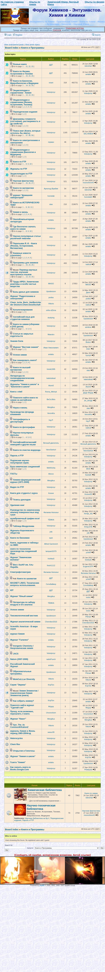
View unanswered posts (14, 45)
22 (29, 66)
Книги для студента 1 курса (23, 493)
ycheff (88, 552)
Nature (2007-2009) (19, 659)
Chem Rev (15, 744)
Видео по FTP (17, 487)
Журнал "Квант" (18, 719)
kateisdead (51, 378)
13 (27, 95)
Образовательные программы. (20, 672)
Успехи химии (20, 355)
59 (32, 135)
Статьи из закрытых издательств (21, 335)
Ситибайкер (51, 584)
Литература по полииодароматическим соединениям (22, 378)
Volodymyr (51, 92)
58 (29, 135)
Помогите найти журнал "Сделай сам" (22, 706)
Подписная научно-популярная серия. (19, 461)
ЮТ (11, 590)
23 (32, 66)
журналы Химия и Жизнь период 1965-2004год (22, 732)
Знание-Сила (16, 341)
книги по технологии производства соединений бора (23, 551)
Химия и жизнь (20, 212)
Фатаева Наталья (51, 512)
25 (32, 76)
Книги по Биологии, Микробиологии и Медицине (24, 82)
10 (30, 164)
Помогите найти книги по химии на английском (24, 399)
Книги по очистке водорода (26, 450)
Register (17, 35)
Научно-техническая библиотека (41, 807)
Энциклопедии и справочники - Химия (20, 91)
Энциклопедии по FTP (21, 174)
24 (29, 76)
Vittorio (51, 304)
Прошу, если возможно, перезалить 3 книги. (22, 712)
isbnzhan (88, 66)
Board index (12, 47)
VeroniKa (51, 413)
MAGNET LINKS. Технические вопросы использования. (24, 584)
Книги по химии (91, 793)
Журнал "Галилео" (19, 640)
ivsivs (88, 597)
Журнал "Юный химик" (21, 596)
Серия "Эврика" (18, 685)
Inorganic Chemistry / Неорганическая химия (21, 647)
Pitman (88, 617)
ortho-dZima (51, 310)
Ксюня (51, 493)
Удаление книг (17, 505)
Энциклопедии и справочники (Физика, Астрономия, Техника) (21, 102)
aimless (88, 327)
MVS (88, 469)
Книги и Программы (32, 47)
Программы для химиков (25, 263)
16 (32, 85)
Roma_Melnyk (51, 392)
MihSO (51, 284)
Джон (88, 292)
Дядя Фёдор (88, 393)
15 (29, 85)
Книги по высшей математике (20, 368)
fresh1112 (51, 565)
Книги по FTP (19, 162)
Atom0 (51, 386)
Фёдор (51, 706)
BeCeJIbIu (51, 399)
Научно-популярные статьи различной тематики (25, 237)
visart (51, 83)
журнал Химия (17, 634)
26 (29, 183)
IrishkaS (51, 559)
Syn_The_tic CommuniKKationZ (19, 726)
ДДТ (51, 65)
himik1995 (51, 369)
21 (27, 66)
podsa (51, 297)
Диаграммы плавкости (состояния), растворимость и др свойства (25, 121)
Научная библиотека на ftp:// (37, 818)
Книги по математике (23, 188)
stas (51, 204)
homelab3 (88, 197)
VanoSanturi (51, 450)
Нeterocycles (16, 738)
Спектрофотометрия (20, 572)
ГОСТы (13, 474)
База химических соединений (25, 466)
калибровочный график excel (24, 518)
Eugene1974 (88, 566)
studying (51, 318)
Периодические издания (25, 112)
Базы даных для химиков (26, 292)
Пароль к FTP (17, 455)
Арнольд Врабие (51, 189)
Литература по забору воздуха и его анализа (22, 603)
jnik (51, 532)
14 (27, 85)
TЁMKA (51, 520)
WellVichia (51, 468)
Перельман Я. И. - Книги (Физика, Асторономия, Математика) (23, 245)
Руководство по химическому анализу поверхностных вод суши (25, 512)
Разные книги (20, 64)
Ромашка (88, 770)
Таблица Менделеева (23, 526)
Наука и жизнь (20, 408)
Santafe (88, 475)
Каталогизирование (23, 310)
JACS (15, 654)
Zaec (88, 349)
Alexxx (51, 474)
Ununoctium (51, 713)
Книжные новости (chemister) (20, 254)
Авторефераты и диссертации (20, 420)
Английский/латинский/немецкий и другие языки (23, 443)
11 (31, 207)
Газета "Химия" (18, 762)
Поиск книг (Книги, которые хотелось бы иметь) (25, 132)
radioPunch (51, 659)
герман (51, 142)
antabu (88, 74)
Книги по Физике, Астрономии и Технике (21, 72)
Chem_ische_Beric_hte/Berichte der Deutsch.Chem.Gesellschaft (25, 303)
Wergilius (51, 407)
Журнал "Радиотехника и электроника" (22, 297)
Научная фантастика (23, 181)
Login (8, 35)
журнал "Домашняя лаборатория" (21, 196)
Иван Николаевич (51, 348)
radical (88, 264)
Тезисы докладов (22, 500)
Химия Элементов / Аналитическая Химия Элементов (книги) (24, 693)
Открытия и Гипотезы (24, 751)
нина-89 (51, 732)
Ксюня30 (88, 494)
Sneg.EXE (88, 527)
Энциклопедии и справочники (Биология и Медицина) (23, 152)
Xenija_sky (88, 514)
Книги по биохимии (19, 538)
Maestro (51, 334)
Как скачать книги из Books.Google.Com (20, 768)
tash (51, 538)
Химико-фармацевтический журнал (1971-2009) (25, 481)
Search (96, 35)
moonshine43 (88, 183)
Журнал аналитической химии (25, 622)
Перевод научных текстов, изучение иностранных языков (23, 272)
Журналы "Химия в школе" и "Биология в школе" (24, 385)
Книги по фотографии (24, 427)
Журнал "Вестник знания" (26, 347)
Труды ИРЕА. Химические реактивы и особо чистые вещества (24, 284)
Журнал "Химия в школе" (22, 756)
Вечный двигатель (51, 443)
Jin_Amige (88, 401)
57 (27, 135)
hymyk (88, 355)
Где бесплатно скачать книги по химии (23, 227)
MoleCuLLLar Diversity (24, 679)
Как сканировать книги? (25, 360)
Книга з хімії (16, 392)
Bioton (88, 342)
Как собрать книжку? (23, 701)
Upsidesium (51, 291)
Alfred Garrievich (51, 544)
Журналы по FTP (18, 169)
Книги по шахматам (26, 578)
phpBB (41, 885)
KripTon (51, 685)
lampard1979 (51, 551)
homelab (51, 196)
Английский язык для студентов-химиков (22, 318)
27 (32, 183)
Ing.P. (51, 420)
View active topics (32, 45)
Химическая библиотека (45, 790)
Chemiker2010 (51, 622)
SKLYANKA (88, 134)
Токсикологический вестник (24, 616)
